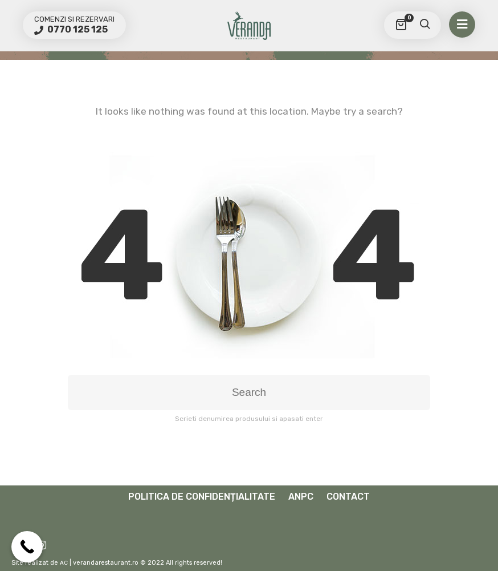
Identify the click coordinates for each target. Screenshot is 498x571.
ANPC (300, 496)
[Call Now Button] (27, 546)
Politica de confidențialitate (201, 496)
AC (64, 563)
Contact (348, 496)
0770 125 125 (77, 29)
